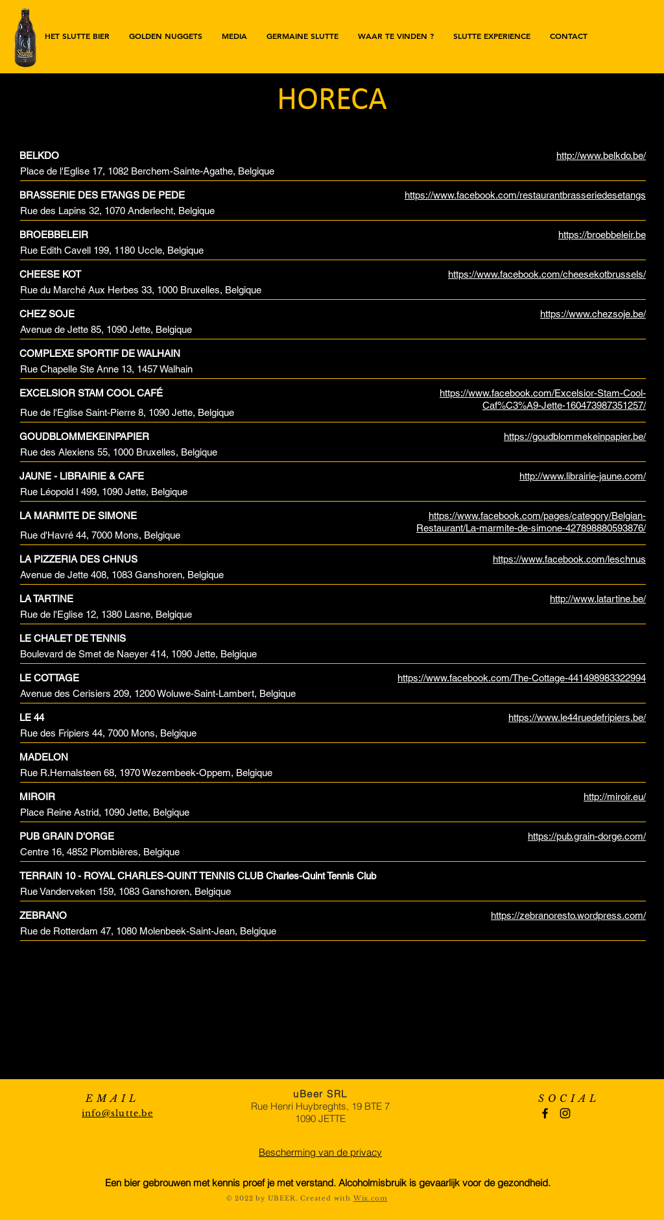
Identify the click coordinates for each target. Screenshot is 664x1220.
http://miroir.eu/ (615, 796)
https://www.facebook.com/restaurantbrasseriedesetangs (525, 195)
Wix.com (370, 1198)
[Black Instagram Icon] (565, 1113)
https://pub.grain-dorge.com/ (587, 836)
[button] (396, 36)
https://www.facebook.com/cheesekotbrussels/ (547, 274)
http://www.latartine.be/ (598, 598)
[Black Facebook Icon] (545, 1113)
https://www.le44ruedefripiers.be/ (577, 717)
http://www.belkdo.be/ (601, 155)
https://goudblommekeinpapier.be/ (575, 436)
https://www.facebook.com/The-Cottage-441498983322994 (521, 677)
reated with (329, 1198)
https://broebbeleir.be (602, 234)
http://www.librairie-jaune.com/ (582, 476)
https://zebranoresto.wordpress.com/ (568, 915)
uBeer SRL (320, 1094)
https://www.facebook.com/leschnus (569, 559)
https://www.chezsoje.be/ (593, 313)
